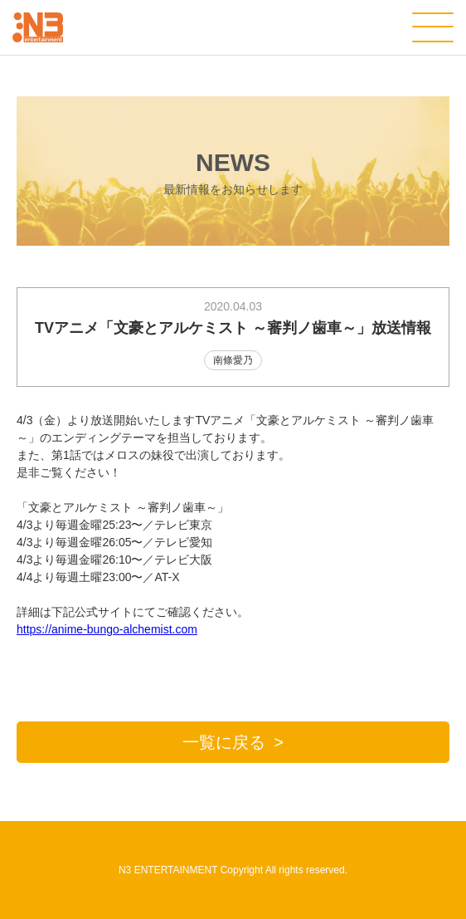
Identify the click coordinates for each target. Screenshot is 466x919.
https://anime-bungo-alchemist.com (107, 629)
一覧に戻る (223, 742)
